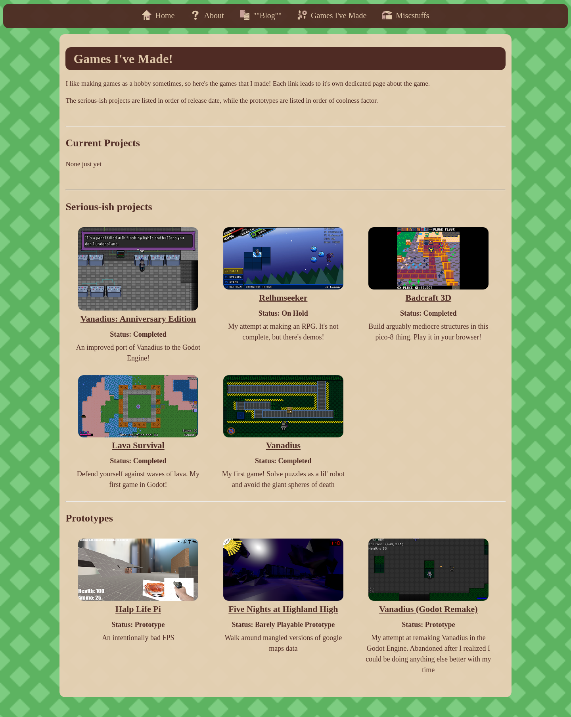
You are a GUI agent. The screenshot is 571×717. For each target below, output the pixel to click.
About (207, 15)
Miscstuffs (405, 15)
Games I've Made (331, 15)
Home (158, 15)
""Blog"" (261, 15)
